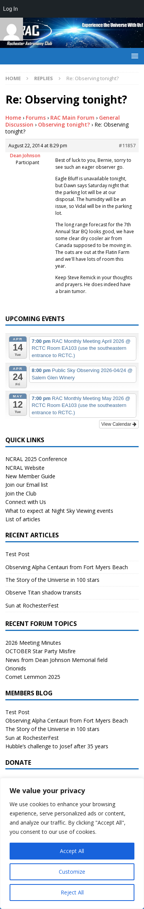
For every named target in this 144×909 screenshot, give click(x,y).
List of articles (22, 519)
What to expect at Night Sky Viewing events (59, 510)
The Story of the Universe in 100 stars (52, 579)
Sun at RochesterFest (32, 605)
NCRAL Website (25, 467)
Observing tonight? (64, 124)
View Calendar (118, 424)
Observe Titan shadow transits (43, 592)
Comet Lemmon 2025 (32, 676)
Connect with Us (25, 502)
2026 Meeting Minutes (33, 642)
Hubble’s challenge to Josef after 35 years (56, 746)
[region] (72, 843)
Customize (72, 871)
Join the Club (20, 493)
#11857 (127, 145)
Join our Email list (26, 484)
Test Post (17, 554)
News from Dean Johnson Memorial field (56, 660)
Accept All (72, 851)
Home (13, 117)
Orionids (15, 668)
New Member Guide (30, 476)
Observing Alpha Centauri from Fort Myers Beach (66, 567)
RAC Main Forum (72, 117)
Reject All (72, 892)
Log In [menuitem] (10, 9)
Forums (36, 117)
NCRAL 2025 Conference (36, 459)
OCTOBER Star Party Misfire (40, 651)
